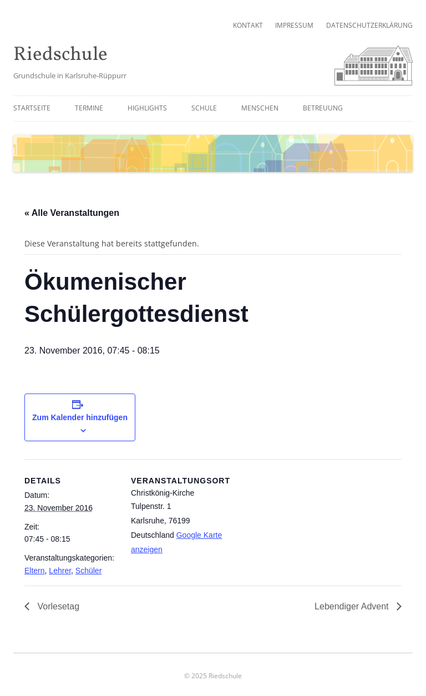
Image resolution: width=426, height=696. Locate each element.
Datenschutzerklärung (369, 25)
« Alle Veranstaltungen (71, 213)
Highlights (147, 108)
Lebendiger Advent (353, 606)
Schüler (88, 570)
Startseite (31, 108)
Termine (89, 108)
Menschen (259, 108)
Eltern (34, 570)
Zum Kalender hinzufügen (80, 417)
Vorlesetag (57, 606)
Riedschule (60, 55)
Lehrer (60, 570)
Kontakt (248, 25)
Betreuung (323, 108)
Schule (204, 108)
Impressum (294, 25)
